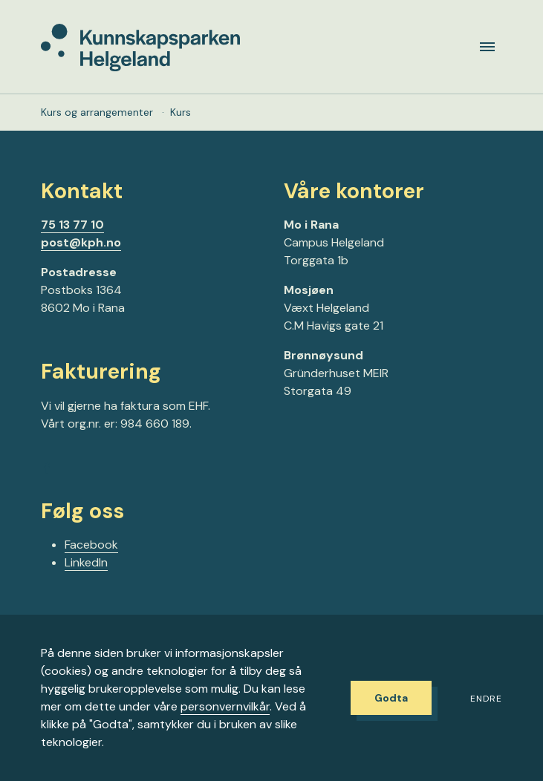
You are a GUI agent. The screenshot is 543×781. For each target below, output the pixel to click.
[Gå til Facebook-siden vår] (47, 471)
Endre (486, 699)
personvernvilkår (225, 706)
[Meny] (487, 47)
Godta (391, 698)
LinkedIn (86, 562)
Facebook (91, 544)
